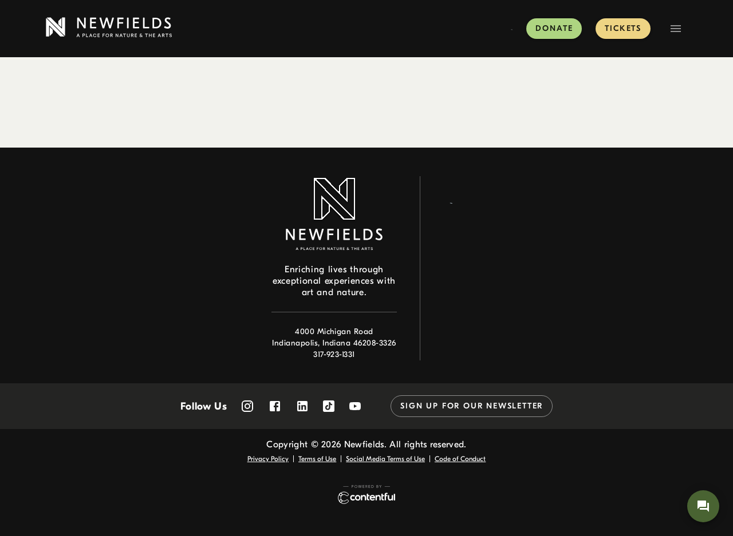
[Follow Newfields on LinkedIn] (302, 406)
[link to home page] (109, 27)
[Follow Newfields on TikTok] (328, 406)
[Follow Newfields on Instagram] (247, 406)
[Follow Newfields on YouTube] (355, 406)
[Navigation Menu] (675, 28)
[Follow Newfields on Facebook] (275, 406)
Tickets (623, 28)
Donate (554, 28)
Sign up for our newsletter (471, 406)
